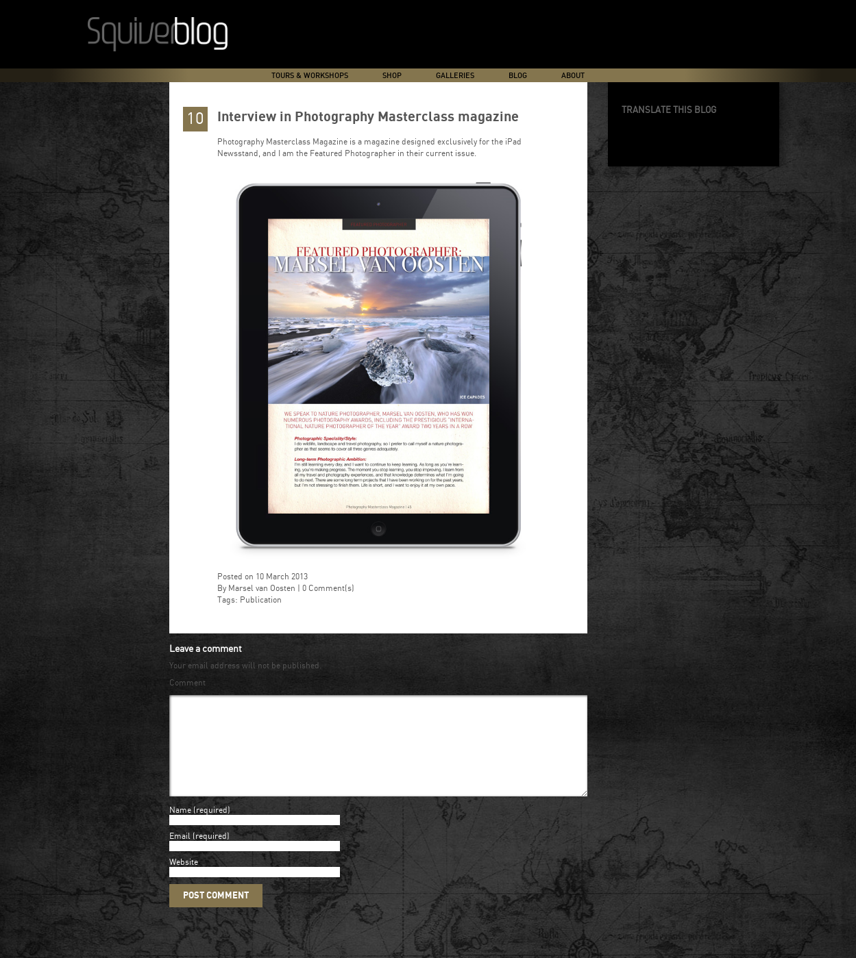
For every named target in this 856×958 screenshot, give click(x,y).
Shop (392, 75)
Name (180, 826)
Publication (261, 600)
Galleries (455, 75)
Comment (187, 683)
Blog (518, 75)
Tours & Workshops (309, 75)
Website (183, 878)
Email (180, 852)
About (573, 75)
